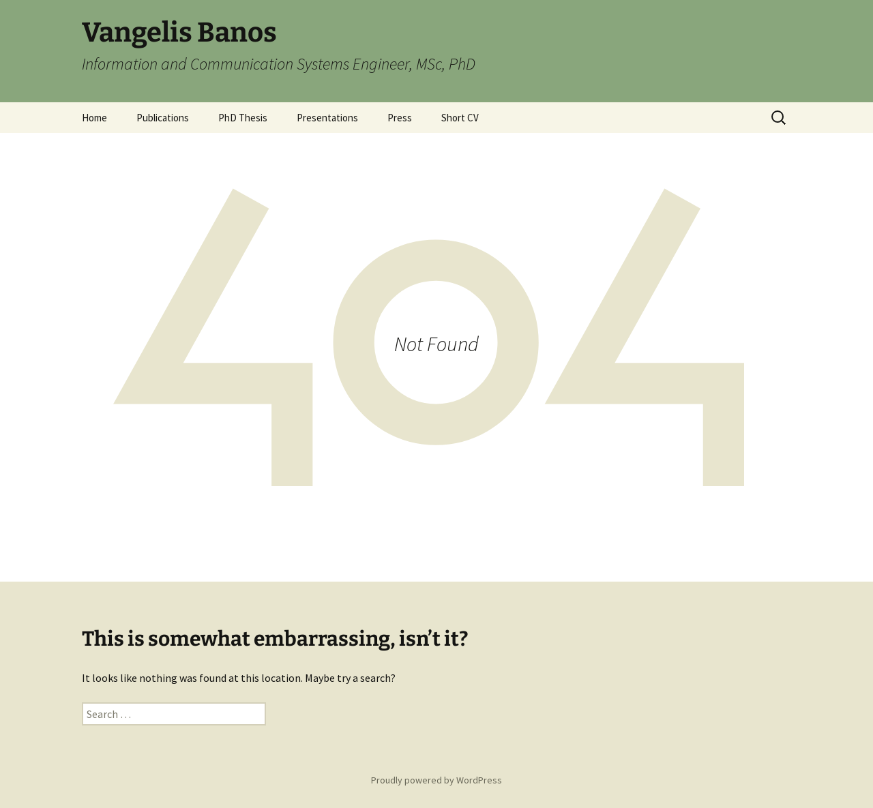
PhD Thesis (242, 117)
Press (399, 117)
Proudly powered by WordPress (436, 780)
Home (94, 117)
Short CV (460, 117)
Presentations (327, 117)
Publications (162, 117)
